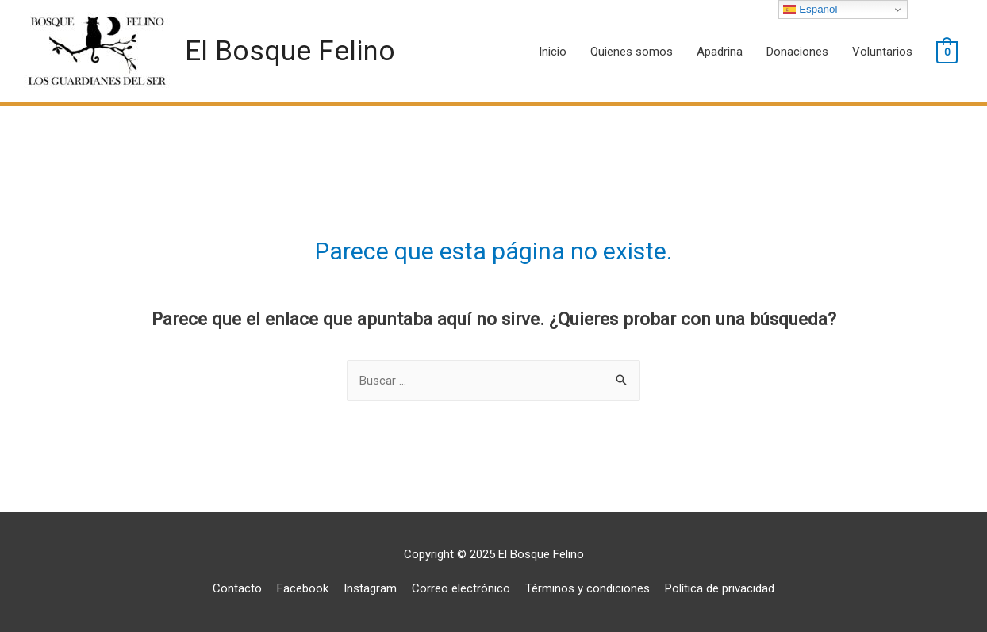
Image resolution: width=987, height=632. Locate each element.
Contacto (237, 588)
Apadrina (720, 51)
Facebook (302, 588)
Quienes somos (631, 51)
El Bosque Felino (290, 51)
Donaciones (797, 51)
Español (810, 9)
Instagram (370, 588)
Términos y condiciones (587, 588)
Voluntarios (882, 51)
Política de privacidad (719, 588)
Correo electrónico (461, 588)
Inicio (552, 51)
